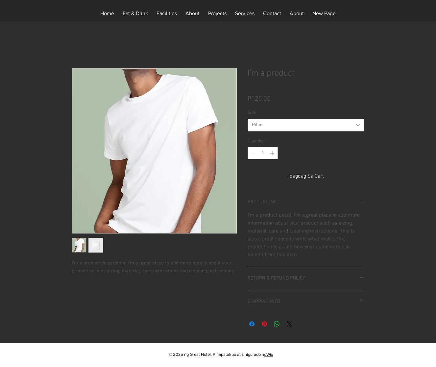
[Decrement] (253, 153)
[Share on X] (289, 324)
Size (252, 112)
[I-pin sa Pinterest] (264, 324)
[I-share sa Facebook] (252, 324)
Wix (269, 354)
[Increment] (273, 153)
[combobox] (306, 125)
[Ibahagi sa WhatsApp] (277, 324)
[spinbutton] (263, 153)
